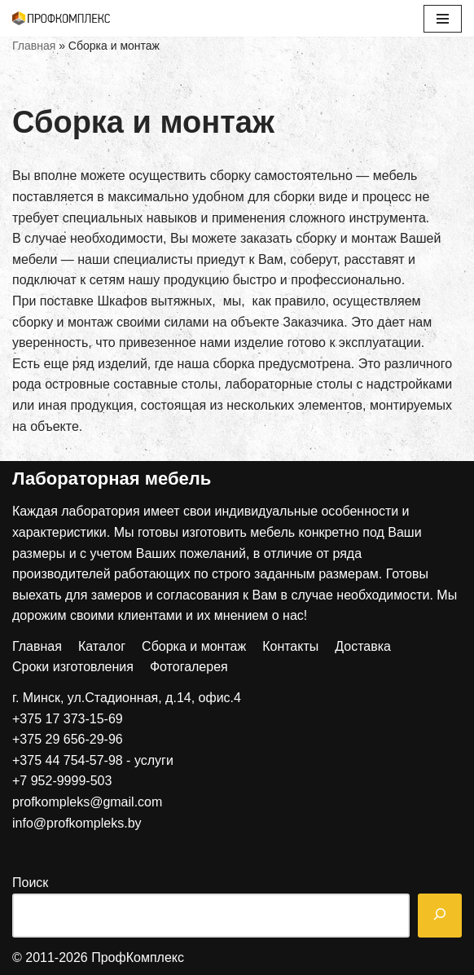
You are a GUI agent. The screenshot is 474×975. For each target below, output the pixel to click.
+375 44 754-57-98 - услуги (92, 760)
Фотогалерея (189, 667)
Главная (33, 45)
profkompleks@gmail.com (87, 802)
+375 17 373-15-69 (67, 719)
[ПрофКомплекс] (61, 18)
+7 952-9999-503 (62, 781)
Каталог (101, 646)
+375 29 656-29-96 (67, 739)
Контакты (290, 646)
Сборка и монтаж (194, 646)
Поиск (30, 882)
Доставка (363, 646)
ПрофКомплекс (137, 957)
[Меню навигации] (443, 19)
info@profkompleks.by (77, 823)
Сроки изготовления (73, 667)
